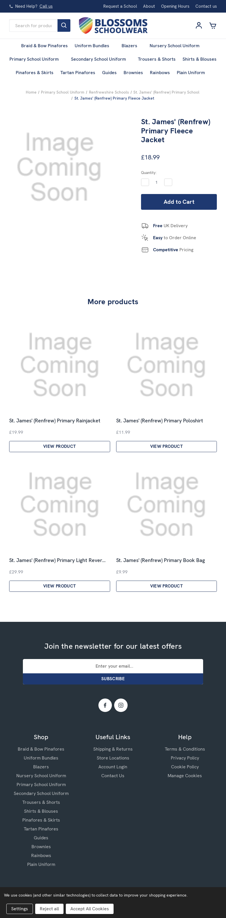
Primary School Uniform (36, 59)
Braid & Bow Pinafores (44, 46)
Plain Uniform (193, 73)
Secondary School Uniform (101, 59)
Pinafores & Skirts (34, 73)
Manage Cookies (185, 776)
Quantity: (148, 172)
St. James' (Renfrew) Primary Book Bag (160, 560)
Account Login (112, 767)
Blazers (132, 46)
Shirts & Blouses (200, 59)
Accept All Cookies (89, 909)
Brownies (133, 73)
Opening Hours (175, 6)
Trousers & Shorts (157, 59)
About (149, 6)
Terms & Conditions (185, 749)
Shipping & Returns (113, 749)
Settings (19, 909)
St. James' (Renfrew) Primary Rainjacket (54, 421)
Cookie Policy (185, 767)
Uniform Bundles (95, 46)
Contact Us (112, 776)
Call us (46, 6)
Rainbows (160, 73)
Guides (109, 73)
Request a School (120, 6)
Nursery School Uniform (177, 46)
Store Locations (113, 758)
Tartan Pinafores (77, 73)
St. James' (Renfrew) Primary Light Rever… (57, 560)
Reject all (49, 909)
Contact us (206, 6)
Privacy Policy (185, 758)
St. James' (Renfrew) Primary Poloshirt (159, 421)
